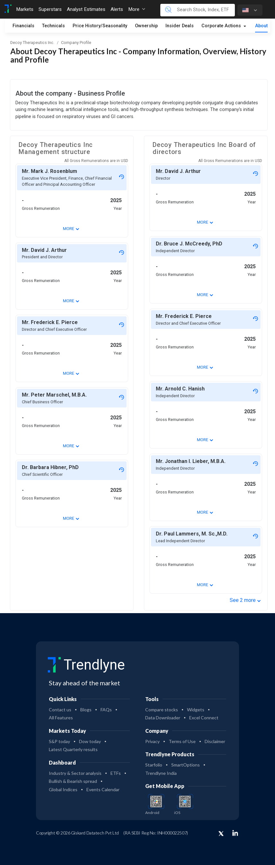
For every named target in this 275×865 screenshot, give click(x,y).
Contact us (60, 709)
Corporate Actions (221, 26)
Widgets (195, 709)
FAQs (106, 709)
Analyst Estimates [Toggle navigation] (86, 9)
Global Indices (63, 789)
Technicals (53, 26)
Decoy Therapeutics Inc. (32, 42)
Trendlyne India (161, 773)
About (261, 26)
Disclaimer (215, 741)
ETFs (116, 773)
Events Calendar (103, 789)
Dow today (90, 741)
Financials (23, 26)
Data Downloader (162, 717)
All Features (61, 717)
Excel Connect (203, 717)
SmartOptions (185, 764)
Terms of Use (182, 741)
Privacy (152, 741)
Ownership (146, 26)
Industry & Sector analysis (75, 773)
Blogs (86, 709)
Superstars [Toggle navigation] (50, 9)
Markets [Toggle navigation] (24, 9)
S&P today (59, 741)
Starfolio (153, 764)
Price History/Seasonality (100, 26)
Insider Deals (179, 26)
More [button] (136, 9)
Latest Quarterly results (73, 749)
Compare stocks (161, 709)
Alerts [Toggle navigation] (117, 9)
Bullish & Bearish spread (73, 781)
